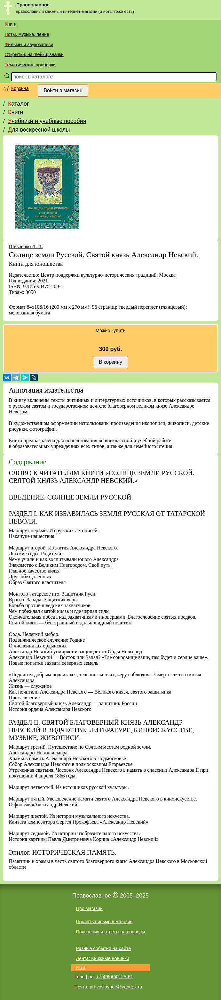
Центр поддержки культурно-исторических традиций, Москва (108, 275)
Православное (33, 4)
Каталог (18, 104)
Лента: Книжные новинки (102, 958)
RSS (80, 967)
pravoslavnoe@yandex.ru (116, 986)
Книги (10, 24)
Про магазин (89, 908)
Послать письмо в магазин (104, 921)
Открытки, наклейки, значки (34, 54)
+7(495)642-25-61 (114, 976)
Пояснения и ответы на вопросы (110, 931)
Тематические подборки (30, 64)
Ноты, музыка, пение (26, 34)
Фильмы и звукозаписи (28, 44)
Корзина (20, 88)
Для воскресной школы (39, 129)
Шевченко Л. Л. (26, 246)
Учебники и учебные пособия (47, 121)
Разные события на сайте (103, 948)
